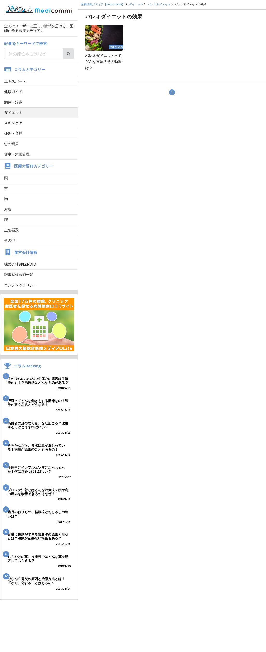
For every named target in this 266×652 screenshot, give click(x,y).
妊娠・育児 (13, 133)
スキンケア (13, 123)
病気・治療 (13, 102)
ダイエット (13, 112)
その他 (9, 240)
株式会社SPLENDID (20, 264)
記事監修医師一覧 (18, 274)
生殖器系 (11, 230)
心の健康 (11, 143)
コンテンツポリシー (20, 285)
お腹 (7, 209)
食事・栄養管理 (17, 154)
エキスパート (15, 81)
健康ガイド (13, 91)
